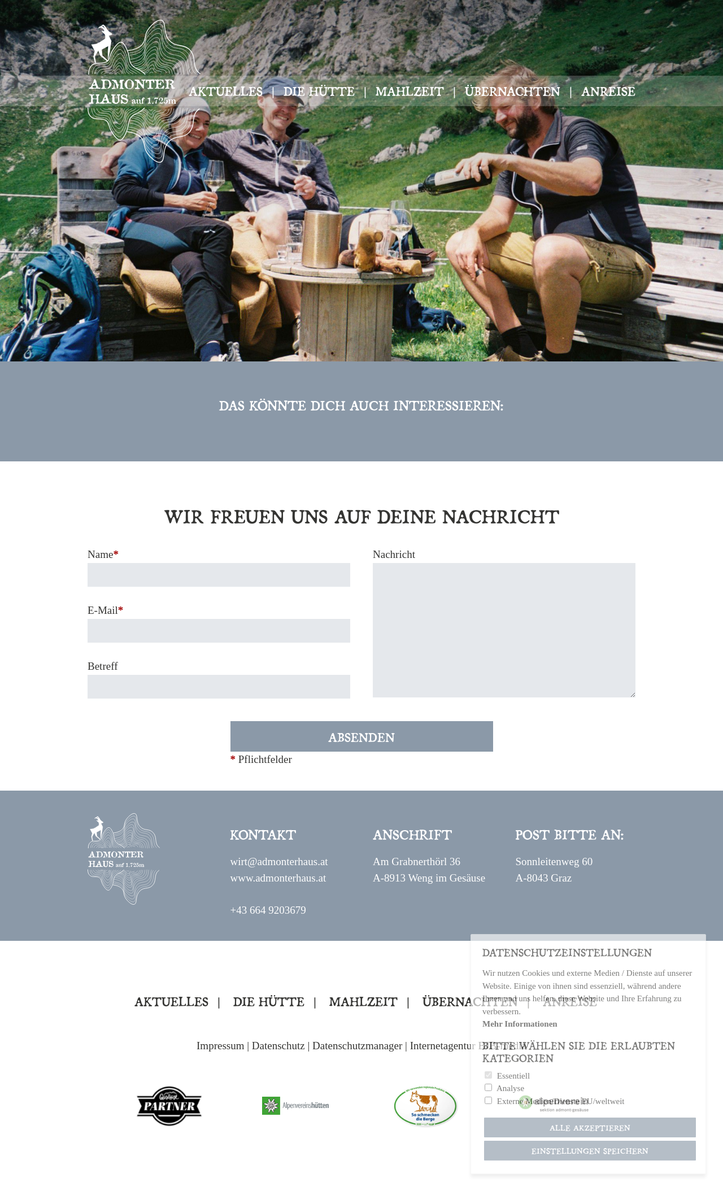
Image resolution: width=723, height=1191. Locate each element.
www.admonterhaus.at (278, 878)
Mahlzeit (410, 90)
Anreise (608, 90)
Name (103, 554)
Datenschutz (278, 1046)
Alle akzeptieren (590, 1127)
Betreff (102, 666)
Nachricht (394, 554)
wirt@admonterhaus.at (279, 861)
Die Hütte (319, 90)
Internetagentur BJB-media (468, 1046)
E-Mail (105, 610)
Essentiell (513, 1075)
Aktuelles (226, 90)
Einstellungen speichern (590, 1151)
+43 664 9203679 (268, 910)
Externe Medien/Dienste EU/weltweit (561, 1101)
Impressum (220, 1046)
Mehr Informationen (520, 1023)
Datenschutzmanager (357, 1046)
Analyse (510, 1088)
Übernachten (512, 90)
